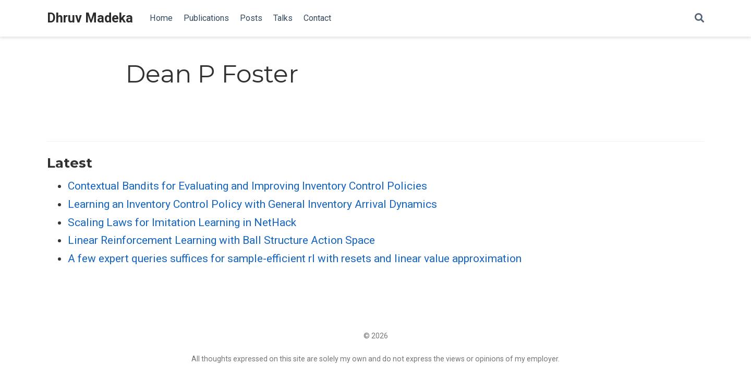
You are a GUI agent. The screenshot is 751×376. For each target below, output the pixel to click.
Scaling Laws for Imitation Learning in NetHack (182, 222)
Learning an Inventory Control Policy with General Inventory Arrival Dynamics (252, 204)
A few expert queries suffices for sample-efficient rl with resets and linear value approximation (295, 258)
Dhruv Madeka (90, 18)
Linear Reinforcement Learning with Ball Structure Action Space (221, 240)
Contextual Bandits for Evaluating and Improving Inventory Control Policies (247, 186)
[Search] (699, 19)
